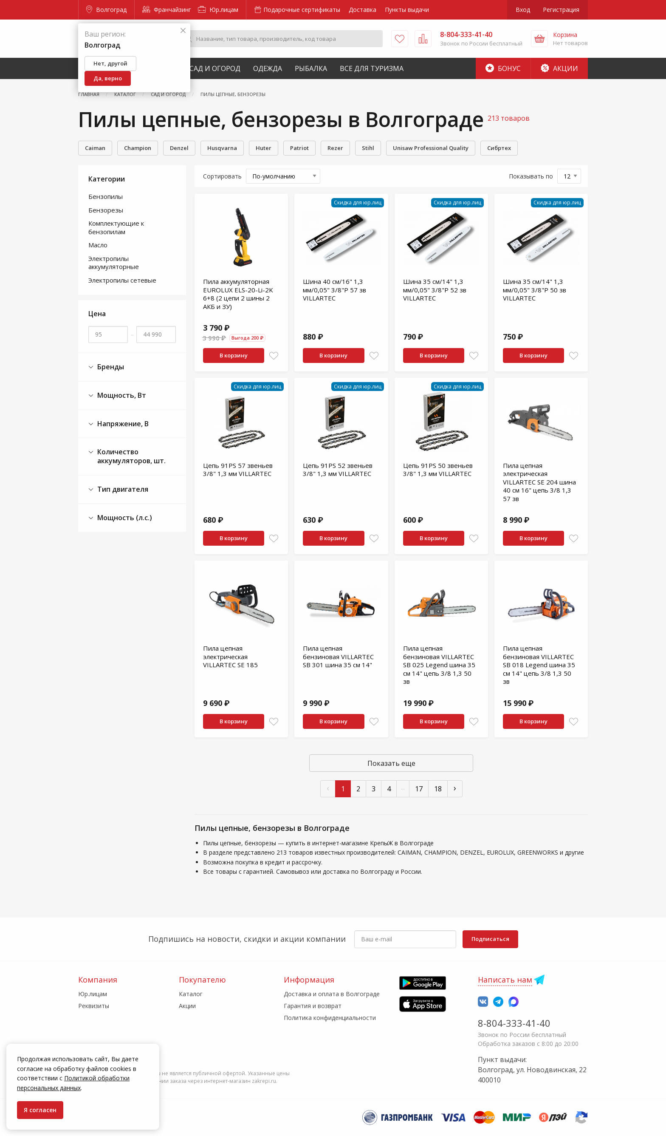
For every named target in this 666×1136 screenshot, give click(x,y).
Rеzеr (335, 148)
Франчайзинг (166, 10)
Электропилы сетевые (122, 280)
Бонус (503, 68)
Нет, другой (110, 63)
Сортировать (222, 176)
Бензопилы (105, 196)
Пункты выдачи (407, 10)
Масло (97, 245)
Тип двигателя (118, 489)
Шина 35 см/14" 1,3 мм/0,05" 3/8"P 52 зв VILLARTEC (434, 289)
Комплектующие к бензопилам (116, 227)
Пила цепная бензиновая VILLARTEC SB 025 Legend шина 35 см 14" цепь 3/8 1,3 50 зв (439, 665)
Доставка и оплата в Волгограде (332, 994)
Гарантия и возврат (312, 1006)
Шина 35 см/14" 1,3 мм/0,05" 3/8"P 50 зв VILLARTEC (534, 289)
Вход (523, 10)
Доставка (362, 10)
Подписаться (490, 939)
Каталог (191, 994)
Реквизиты (93, 1006)
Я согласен (40, 1110)
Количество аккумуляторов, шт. (127, 456)
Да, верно (107, 78)
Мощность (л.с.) (120, 517)
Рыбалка (311, 68)
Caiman (95, 148)
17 (419, 788)
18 (438, 788)
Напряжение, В (118, 423)
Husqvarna (222, 148)
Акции (559, 68)
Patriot (299, 148)
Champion (137, 148)
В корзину (234, 355)
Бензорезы (105, 210)
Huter (263, 148)
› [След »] (455, 787)
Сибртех (499, 148)
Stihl (368, 148)
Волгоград (106, 10)
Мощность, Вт (117, 395)
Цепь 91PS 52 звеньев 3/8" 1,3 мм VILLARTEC (338, 469)
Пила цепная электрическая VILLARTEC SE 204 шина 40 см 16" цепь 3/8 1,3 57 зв (539, 482)
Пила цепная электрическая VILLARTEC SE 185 (230, 656)
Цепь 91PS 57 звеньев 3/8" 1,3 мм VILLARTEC (238, 469)
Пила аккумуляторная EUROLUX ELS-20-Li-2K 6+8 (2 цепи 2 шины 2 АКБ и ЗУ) (238, 294)
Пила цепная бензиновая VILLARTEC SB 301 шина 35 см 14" (338, 656)
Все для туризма (372, 68)
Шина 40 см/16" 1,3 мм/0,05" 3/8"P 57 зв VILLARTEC (334, 289)
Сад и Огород (214, 68)
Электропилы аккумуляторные (113, 262)
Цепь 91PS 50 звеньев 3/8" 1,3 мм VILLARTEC (438, 469)
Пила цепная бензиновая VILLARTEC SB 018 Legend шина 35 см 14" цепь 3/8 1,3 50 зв (539, 665)
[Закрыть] (183, 30)
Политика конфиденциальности (330, 1018)
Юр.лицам (218, 10)
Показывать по (531, 176)
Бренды (106, 367)
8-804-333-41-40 (514, 1023)
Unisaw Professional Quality (430, 148)
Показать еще (391, 763)
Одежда (267, 68)
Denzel (179, 148)
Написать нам (505, 980)
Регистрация (561, 10)
